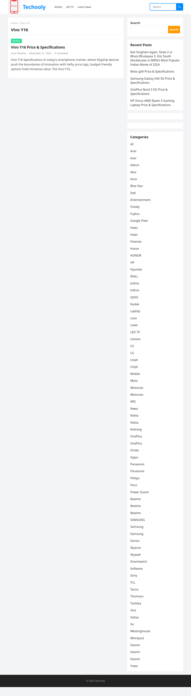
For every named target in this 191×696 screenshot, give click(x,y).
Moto (134, 389)
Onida (135, 459)
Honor (135, 257)
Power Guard (140, 500)
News (135, 417)
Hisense (136, 250)
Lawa (134, 333)
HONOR (136, 264)
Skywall (136, 563)
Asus (134, 187)
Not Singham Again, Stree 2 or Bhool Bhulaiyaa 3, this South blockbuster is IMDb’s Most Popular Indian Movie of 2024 (152, 61)
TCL (133, 591)
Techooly (34, 6)
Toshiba (136, 612)
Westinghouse (141, 639)
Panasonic (138, 473)
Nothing (136, 438)
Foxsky (135, 215)
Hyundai (137, 278)
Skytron (136, 556)
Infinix (135, 292)
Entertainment (141, 208)
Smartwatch (139, 570)
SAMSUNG (138, 528)
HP (133, 271)
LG (133, 354)
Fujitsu (135, 222)
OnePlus (137, 445)
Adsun (135, 173)
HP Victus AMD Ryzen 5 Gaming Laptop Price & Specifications (153, 105)
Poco (134, 493)
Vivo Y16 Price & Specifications (39, 47)
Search (136, 23)
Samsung (137, 535)
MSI (133, 410)
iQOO (135, 306)
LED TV (136, 340)
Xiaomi (135, 653)
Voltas (135, 626)
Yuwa (134, 674)
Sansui (135, 549)
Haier (135, 236)
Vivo (134, 619)
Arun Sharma (19, 53)
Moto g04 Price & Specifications (153, 74)
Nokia (135, 424)
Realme (136, 507)
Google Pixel (139, 229)
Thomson (137, 605)
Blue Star (137, 194)
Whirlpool (138, 646)
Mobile (17, 41)
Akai (134, 180)
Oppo (135, 466)
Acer (134, 159)
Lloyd (134, 368)
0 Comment (62, 53)
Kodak (135, 313)
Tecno (135, 598)
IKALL (135, 285)
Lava (134, 326)
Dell (133, 201)
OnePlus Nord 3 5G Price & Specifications (149, 94)
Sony (134, 584)
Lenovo (136, 347)
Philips (135, 486)
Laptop (136, 319)
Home (15, 23)
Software (137, 577)
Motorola (137, 396)
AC (133, 153)
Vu (132, 633)
